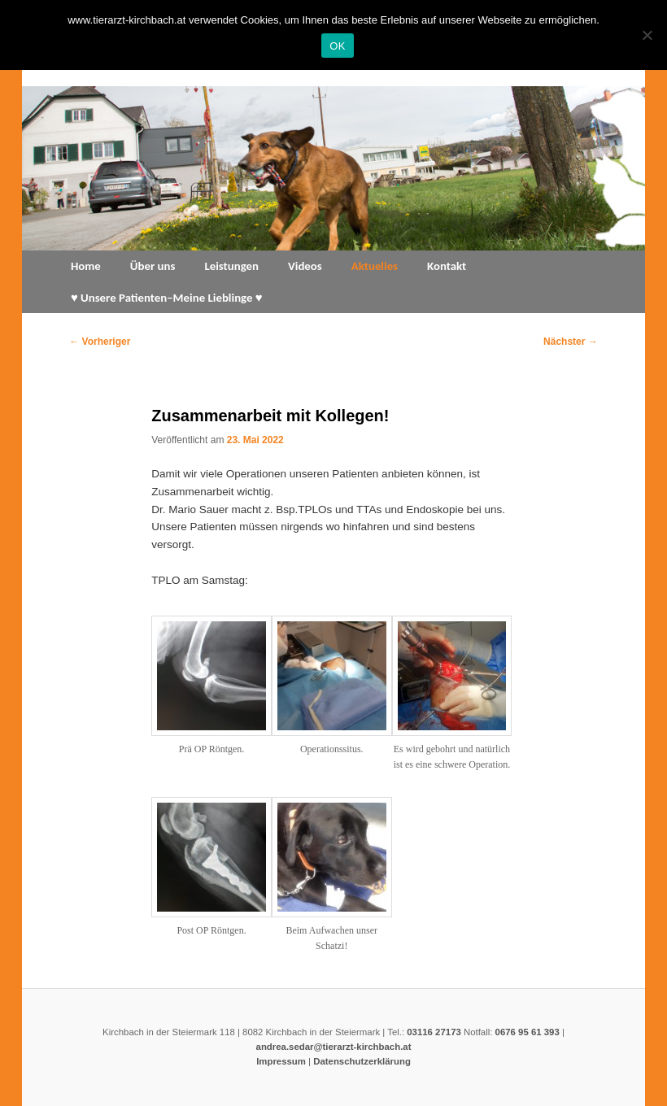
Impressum (281, 1061)
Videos (305, 266)
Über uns (153, 266)
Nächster (570, 341)
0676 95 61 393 (527, 1032)
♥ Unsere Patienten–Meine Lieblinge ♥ (167, 297)
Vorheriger (99, 341)
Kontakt (446, 266)
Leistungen (231, 266)
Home (86, 266)
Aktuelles (374, 266)
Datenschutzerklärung (362, 1061)
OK (337, 46)
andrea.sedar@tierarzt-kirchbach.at (334, 1047)
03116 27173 (434, 1032)
